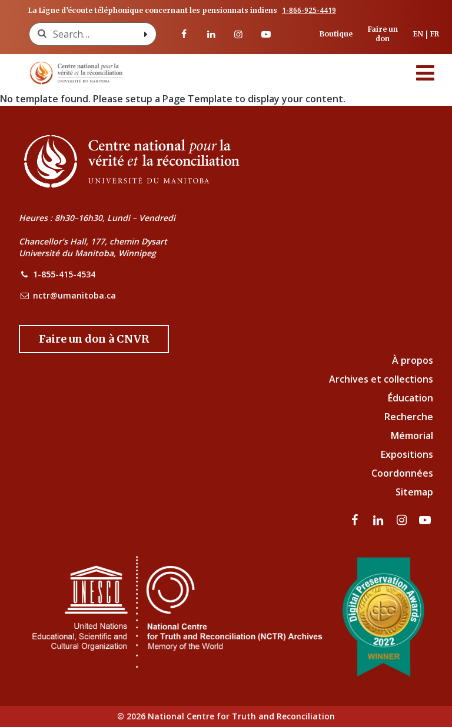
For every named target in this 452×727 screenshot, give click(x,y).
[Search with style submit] (145, 34)
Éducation (410, 397)
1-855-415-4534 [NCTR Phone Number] (64, 274)
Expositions (407, 454)
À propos (412, 360)
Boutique (336, 33)
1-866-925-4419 (309, 10)
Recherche (408, 416)
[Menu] (425, 73)
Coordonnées (402, 473)
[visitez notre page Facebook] (183, 34)
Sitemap (414, 491)
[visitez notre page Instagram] (238, 34)
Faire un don (383, 34)
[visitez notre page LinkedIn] (211, 34)
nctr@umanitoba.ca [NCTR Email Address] (74, 295)
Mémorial (412, 435)
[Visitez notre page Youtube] (265, 34)
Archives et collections (381, 379)
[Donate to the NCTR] (94, 339)
